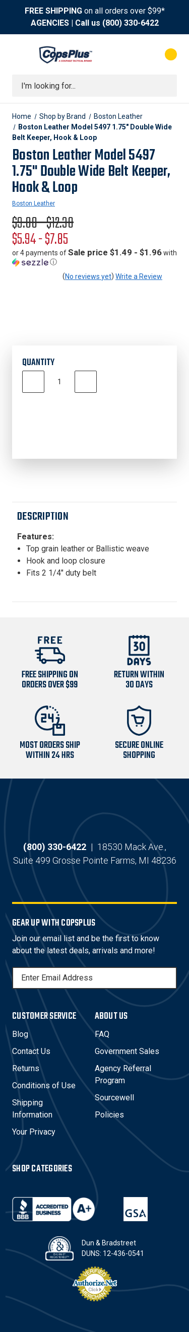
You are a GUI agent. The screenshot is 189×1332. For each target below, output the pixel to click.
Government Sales (127, 1051)
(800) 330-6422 (130, 23)
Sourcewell (114, 1097)
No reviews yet (88, 276)
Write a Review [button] (138, 276)
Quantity (38, 363)
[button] (94, 257)
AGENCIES (50, 23)
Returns (25, 1068)
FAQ (102, 1034)
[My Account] (130, 54)
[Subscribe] (168, 978)
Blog (20, 1034)
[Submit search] (166, 86)
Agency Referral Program (123, 1074)
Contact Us (31, 1051)
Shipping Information (32, 1108)
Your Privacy (33, 1132)
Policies (109, 1114)
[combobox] (94, 86)
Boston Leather (33, 203)
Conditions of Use (44, 1085)
